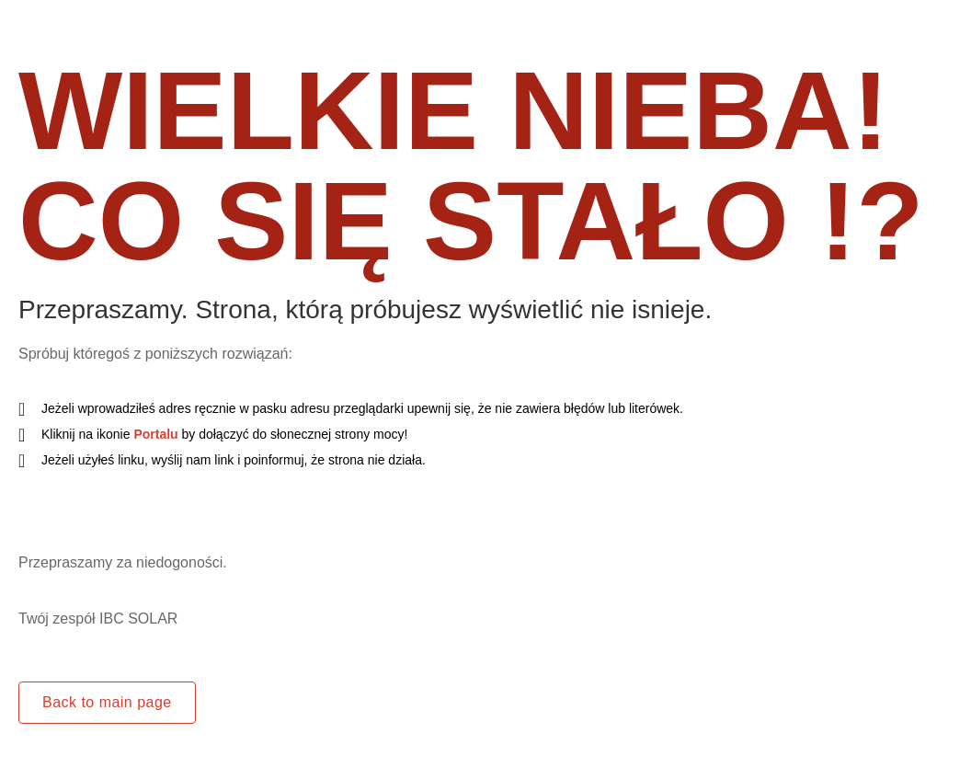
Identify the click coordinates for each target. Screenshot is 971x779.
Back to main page (107, 702)
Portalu (155, 434)
